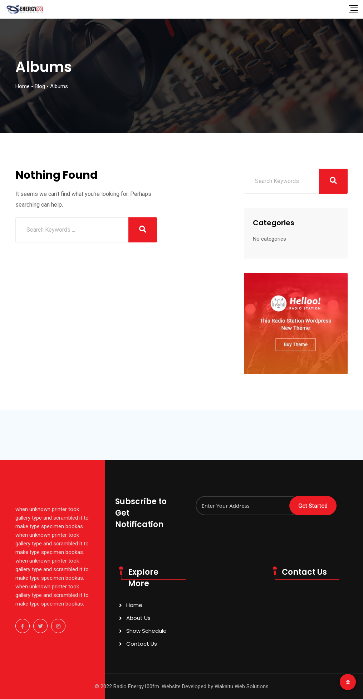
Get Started (313, 505)
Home (134, 605)
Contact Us (141, 643)
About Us (138, 618)
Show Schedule (146, 631)
